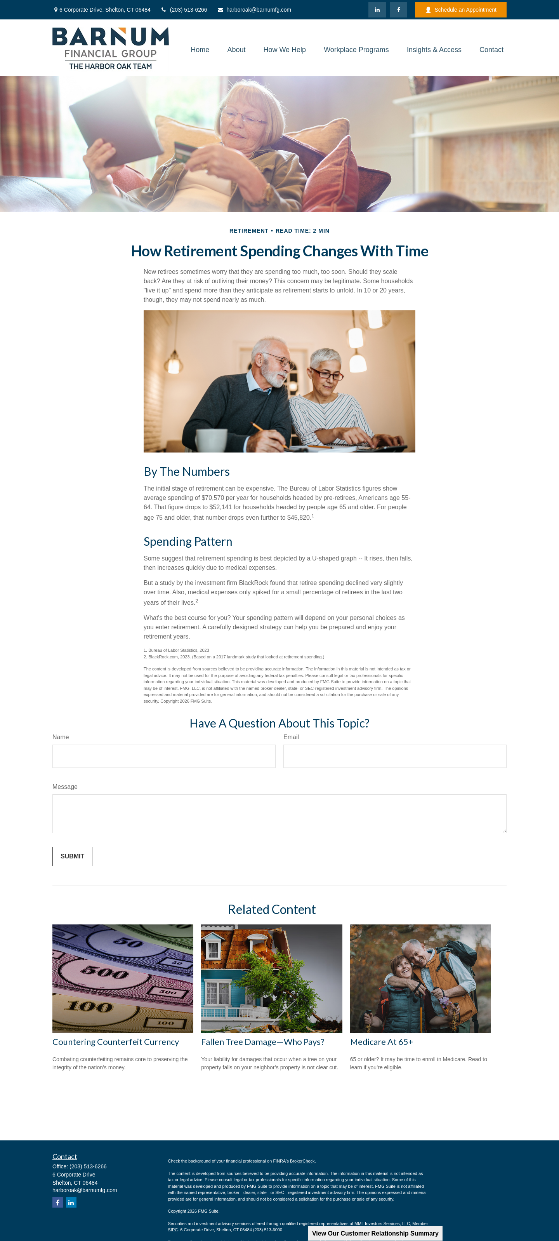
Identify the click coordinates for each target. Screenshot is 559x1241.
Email (291, 737)
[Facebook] (398, 9)
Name (60, 737)
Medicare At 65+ (381, 1041)
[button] (199, 49)
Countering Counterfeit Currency (115, 1041)
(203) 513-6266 (183, 10)
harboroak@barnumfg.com (254, 10)
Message (65, 786)
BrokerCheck (302, 1161)
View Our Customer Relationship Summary (375, 1233)
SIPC (173, 1229)
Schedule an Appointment (461, 10)
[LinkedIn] (377, 9)
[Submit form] (72, 856)
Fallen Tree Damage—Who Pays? (263, 1041)
